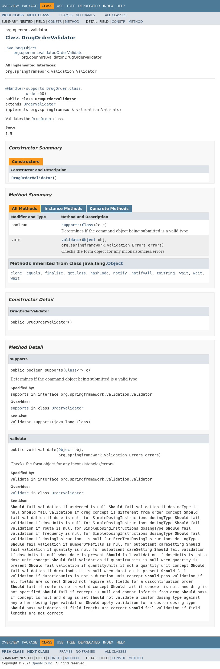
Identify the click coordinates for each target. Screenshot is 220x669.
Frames (66, 15)
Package (29, 6)
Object (89, 240)
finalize (54, 273)
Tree (71, 6)
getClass (77, 273)
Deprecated (89, 6)
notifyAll (142, 273)
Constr (55, 22)
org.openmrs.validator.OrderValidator (49, 52)
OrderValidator (39, 104)
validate (70, 240)
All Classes (115, 15)
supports (35, 88)
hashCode (99, 273)
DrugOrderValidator (31, 178)
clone (16, 273)
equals (33, 273)
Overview (10, 6)
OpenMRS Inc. (42, 663)
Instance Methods (63, 208)
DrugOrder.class (64, 88)
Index (108, 6)
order (31, 93)
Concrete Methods (109, 208)
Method (72, 22)
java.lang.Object (20, 48)
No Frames (85, 15)
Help (120, 6)
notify (120, 273)
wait (184, 273)
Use (60, 6)
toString (166, 273)
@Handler (14, 88)
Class (87, 225)
